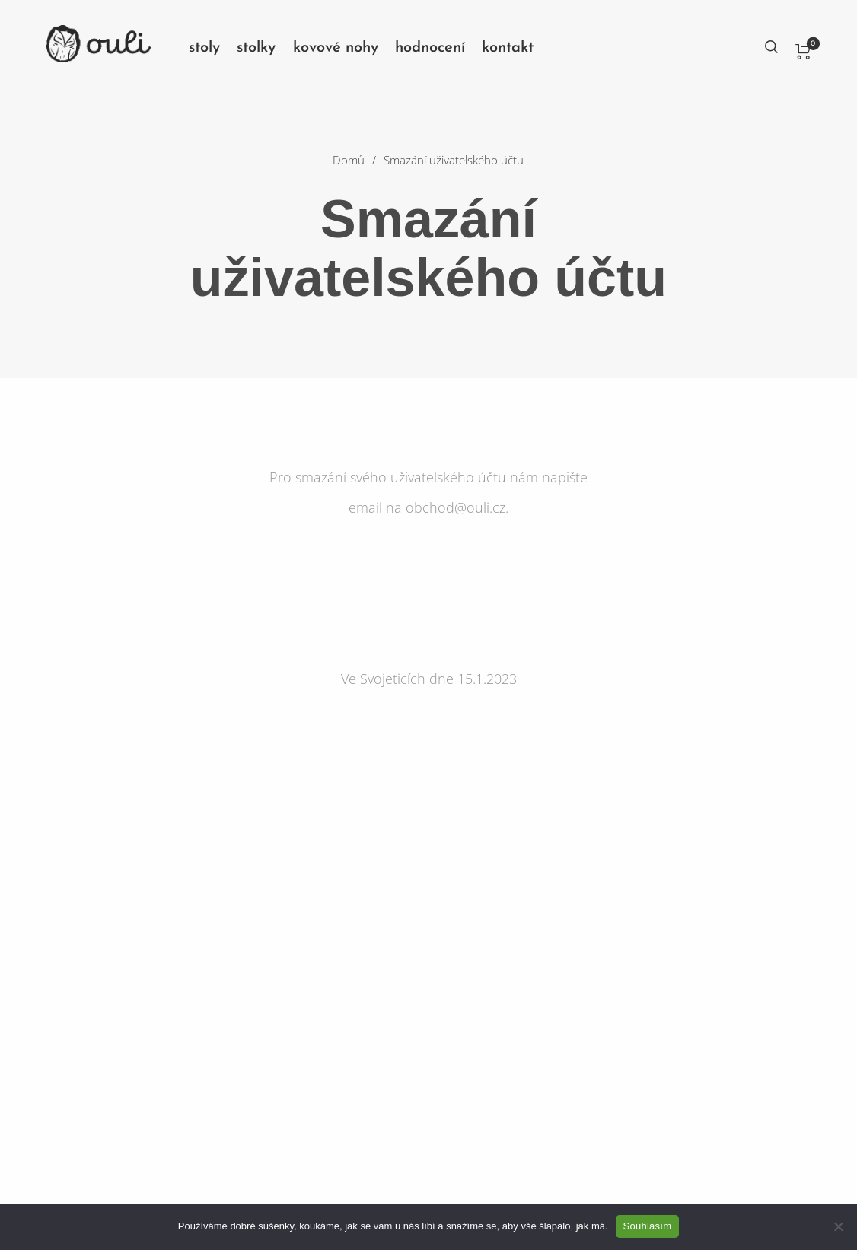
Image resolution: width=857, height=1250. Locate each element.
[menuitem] (213, 48)
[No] (838, 1226)
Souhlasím (647, 1226)
